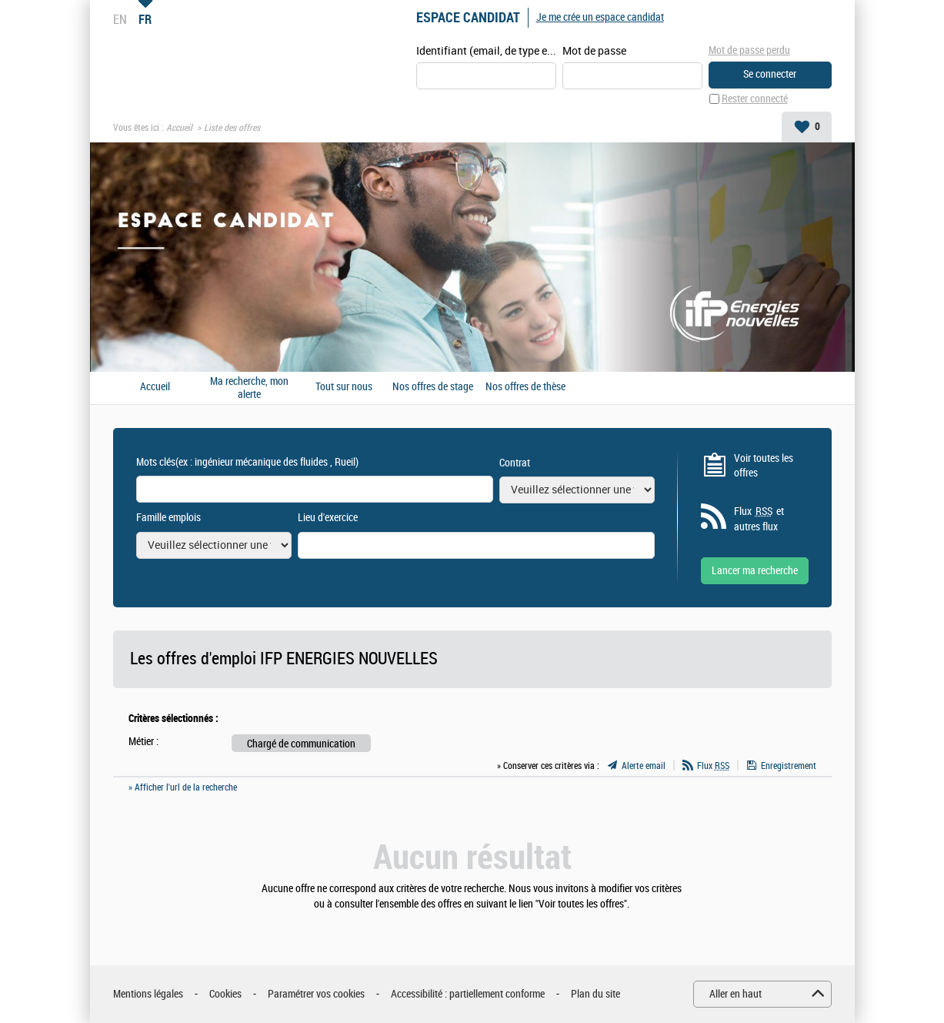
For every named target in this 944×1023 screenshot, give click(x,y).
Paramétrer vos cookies (316, 994)
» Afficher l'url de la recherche (182, 787)
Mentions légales (148, 994)
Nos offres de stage (432, 387)
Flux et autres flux (759, 518)
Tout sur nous (343, 387)
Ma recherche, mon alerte (249, 388)
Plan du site (595, 994)
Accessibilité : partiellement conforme (468, 994)
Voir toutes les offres (763, 466)
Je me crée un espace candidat (600, 17)
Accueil (179, 127)
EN (120, 19)
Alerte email (643, 766)
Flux (713, 766)
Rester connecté (755, 98)
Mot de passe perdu (749, 50)
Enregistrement (788, 766)
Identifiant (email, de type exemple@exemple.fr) (486, 51)
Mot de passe (594, 51)
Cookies (225, 994)
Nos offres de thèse (525, 387)
